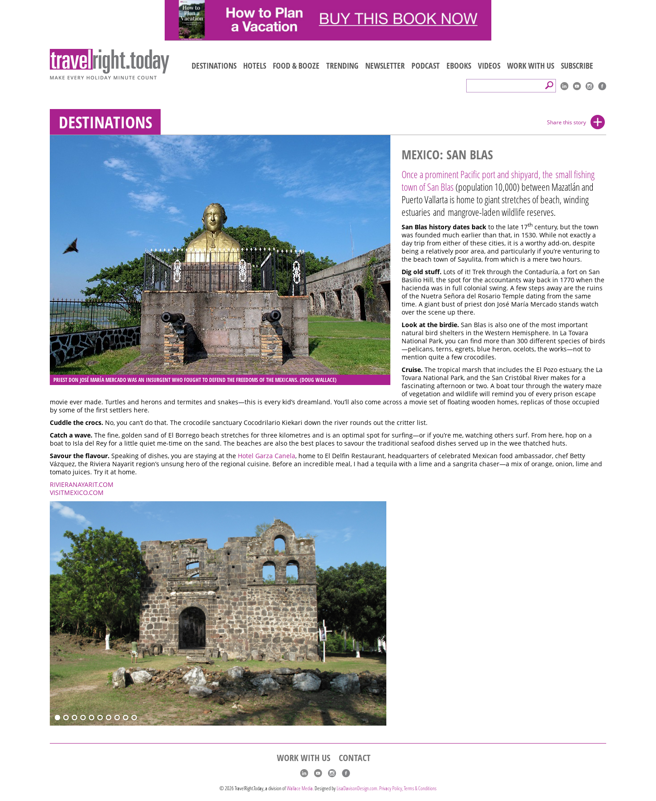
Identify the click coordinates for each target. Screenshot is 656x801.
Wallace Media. (300, 788)
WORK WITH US (530, 65)
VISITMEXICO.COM (77, 493)
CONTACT (355, 757)
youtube (577, 86)
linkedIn (564, 86)
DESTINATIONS (214, 65)
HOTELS (254, 65)
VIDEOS (489, 65)
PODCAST (425, 65)
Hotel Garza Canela (266, 456)
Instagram (590, 86)
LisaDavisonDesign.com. (358, 788)
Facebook (602, 86)
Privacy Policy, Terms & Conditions (408, 788)
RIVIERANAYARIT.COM (82, 484)
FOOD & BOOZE (296, 65)
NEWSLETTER (385, 65)
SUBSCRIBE (577, 65)
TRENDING (342, 65)
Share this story (566, 122)
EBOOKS (458, 65)
